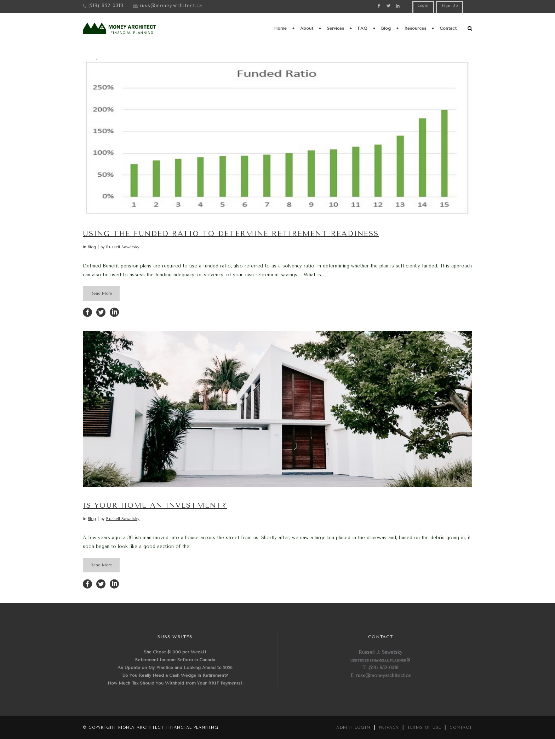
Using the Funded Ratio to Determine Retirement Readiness (231, 234)
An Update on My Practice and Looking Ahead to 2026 (175, 667)
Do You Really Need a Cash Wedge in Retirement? (175, 675)
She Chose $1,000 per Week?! (175, 651)
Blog (92, 247)
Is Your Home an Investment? (155, 505)
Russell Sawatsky (122, 247)
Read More (101, 293)
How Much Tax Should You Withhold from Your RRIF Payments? (175, 683)
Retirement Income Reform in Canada (175, 659)
